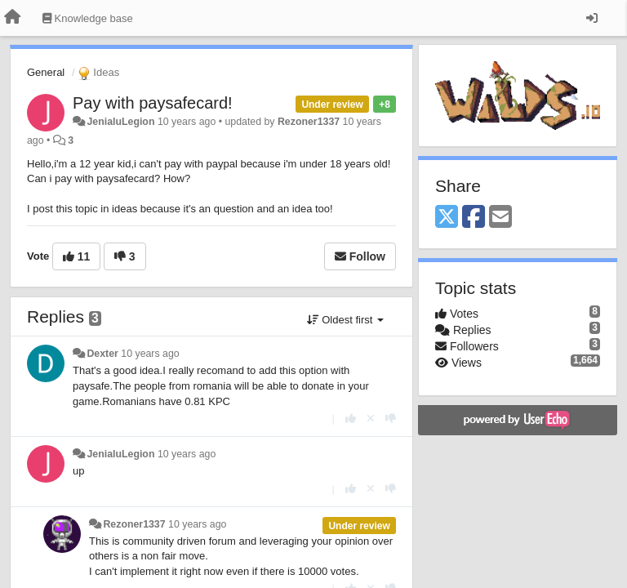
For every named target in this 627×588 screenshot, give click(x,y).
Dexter (102, 353)
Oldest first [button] (345, 320)
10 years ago (150, 353)
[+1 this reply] (350, 418)
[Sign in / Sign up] (592, 18)
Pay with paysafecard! (153, 103)
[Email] (500, 217)
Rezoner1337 (309, 121)
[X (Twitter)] (446, 217)
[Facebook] (473, 217)
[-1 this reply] (390, 418)
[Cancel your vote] (371, 418)
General (45, 72)
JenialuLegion (120, 121)
